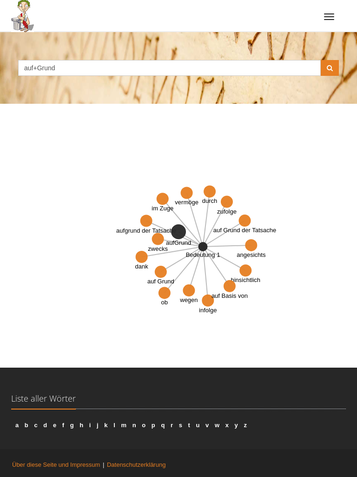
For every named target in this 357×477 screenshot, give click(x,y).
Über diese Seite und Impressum (56, 464)
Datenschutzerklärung (136, 464)
